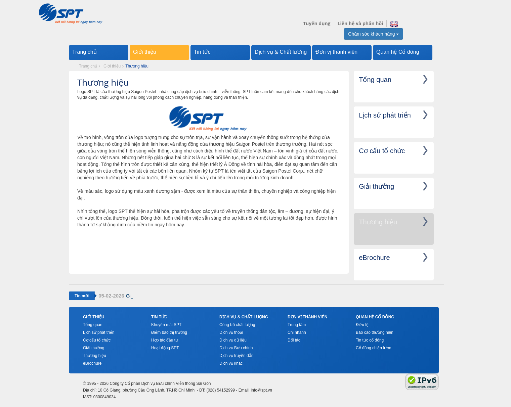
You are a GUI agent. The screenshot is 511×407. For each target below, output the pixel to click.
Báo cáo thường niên (374, 332)
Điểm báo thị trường (169, 332)
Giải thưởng (93, 348)
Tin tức (202, 52)
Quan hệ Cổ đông (397, 52)
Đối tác (294, 340)
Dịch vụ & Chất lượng (281, 52)
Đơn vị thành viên (336, 52)
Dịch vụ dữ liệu (233, 340)
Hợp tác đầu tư (164, 340)
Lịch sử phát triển (98, 332)
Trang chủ (84, 52)
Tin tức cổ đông (370, 340)
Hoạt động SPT (165, 348)
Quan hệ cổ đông (375, 317)
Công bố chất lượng (237, 324)
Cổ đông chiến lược (373, 348)
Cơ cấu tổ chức (97, 340)
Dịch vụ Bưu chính (236, 348)
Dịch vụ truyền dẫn (236, 355)
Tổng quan (92, 324)
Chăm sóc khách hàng (373, 34)
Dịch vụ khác (231, 363)
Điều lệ (362, 324)
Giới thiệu (144, 52)
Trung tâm (297, 324)
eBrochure (92, 363)
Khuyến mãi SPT (166, 324)
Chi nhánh (297, 332)
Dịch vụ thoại (231, 332)
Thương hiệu (94, 355)
